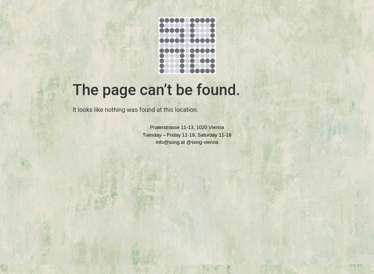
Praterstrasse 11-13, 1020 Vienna (187, 127)
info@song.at (170, 142)
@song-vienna (202, 142)
